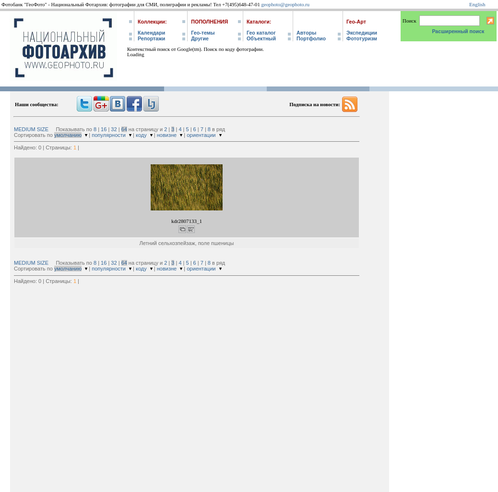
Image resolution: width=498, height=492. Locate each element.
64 (124, 129)
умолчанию (68, 135)
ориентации (201, 135)
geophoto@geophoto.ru (285, 4)
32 (114, 129)
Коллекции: (152, 22)
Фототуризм (361, 38)
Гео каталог (261, 33)
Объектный (261, 38)
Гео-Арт (356, 22)
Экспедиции (361, 33)
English (477, 4)
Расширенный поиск (458, 31)
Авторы (306, 33)
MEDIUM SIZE (31, 129)
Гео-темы (202, 33)
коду (141, 135)
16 (104, 129)
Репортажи (151, 38)
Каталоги (258, 22)
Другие (200, 38)
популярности (109, 135)
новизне (167, 135)
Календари (151, 33)
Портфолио (311, 38)
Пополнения (209, 22)
